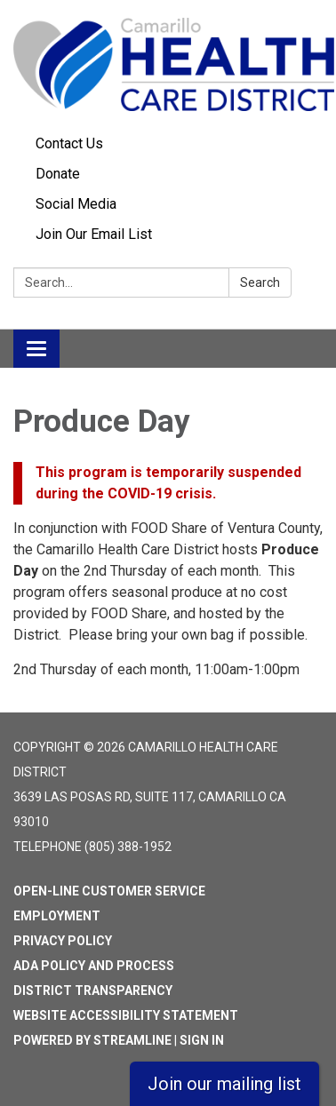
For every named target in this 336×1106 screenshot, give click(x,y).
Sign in (202, 1040)
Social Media (76, 203)
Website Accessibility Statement (125, 1015)
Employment (56, 916)
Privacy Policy (62, 941)
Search (260, 282)
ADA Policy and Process (93, 966)
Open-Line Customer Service (109, 891)
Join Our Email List (94, 234)
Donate (58, 173)
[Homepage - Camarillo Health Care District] (168, 64)
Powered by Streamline (92, 1040)
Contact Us (69, 143)
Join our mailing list (224, 1083)
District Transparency (92, 990)
